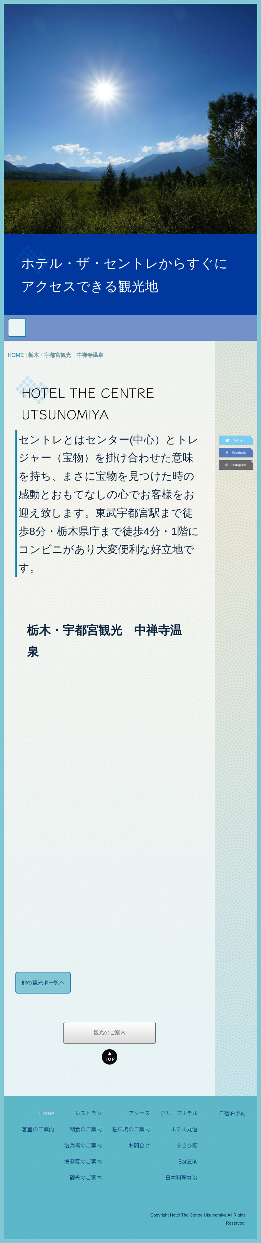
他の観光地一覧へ (43, 982)
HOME (16, 355)
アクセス (139, 1113)
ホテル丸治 (184, 1129)
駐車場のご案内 (131, 1129)
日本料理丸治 (181, 1177)
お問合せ (139, 1145)
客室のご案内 (38, 1129)
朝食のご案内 (86, 1129)
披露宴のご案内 (83, 1161)
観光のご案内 (109, 1032)
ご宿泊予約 (232, 1113)
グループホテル (179, 1113)
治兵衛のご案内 (83, 1145)
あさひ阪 (187, 1145)
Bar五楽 (188, 1161)
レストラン (88, 1113)
